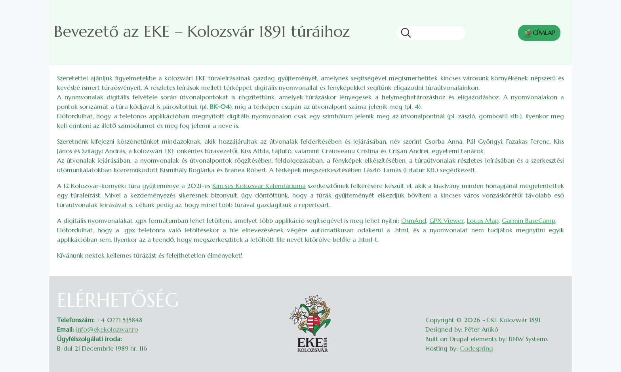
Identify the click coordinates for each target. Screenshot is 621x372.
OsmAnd (413, 220)
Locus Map (483, 220)
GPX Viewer (446, 220)
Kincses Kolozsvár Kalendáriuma (258, 186)
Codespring (476, 348)
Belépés (556, 294)
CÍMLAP (539, 33)
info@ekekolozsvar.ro (107, 329)
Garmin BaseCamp (528, 220)
